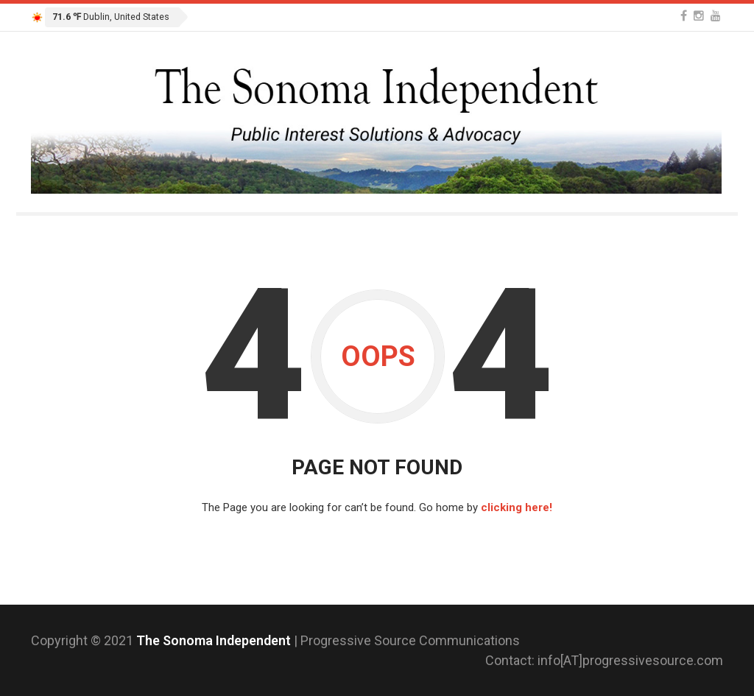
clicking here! (516, 507)
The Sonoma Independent (215, 640)
